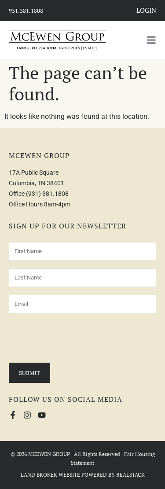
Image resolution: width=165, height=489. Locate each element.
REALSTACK (130, 474)
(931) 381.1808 (47, 193)
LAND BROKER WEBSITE (50, 474)
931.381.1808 (26, 11)
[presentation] (76, 338)
